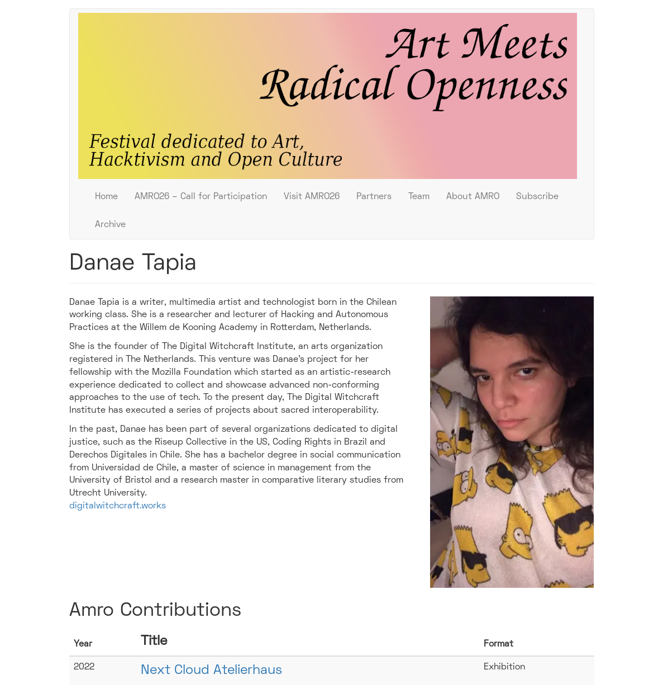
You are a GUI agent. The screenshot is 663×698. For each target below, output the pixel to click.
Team (419, 197)
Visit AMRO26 (312, 197)
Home (106, 197)
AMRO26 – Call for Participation (201, 197)
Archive (110, 225)
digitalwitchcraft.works (117, 506)
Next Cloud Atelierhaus (211, 670)
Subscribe (537, 197)
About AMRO (472, 197)
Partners (374, 197)
